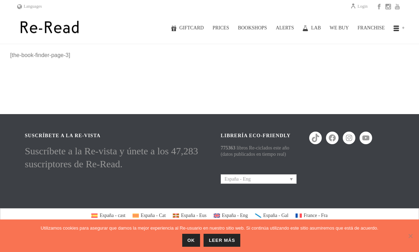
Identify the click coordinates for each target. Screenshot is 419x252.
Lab (312, 28)
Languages (29, 6)
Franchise (371, 27)
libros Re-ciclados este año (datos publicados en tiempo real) (255, 151)
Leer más (222, 240)
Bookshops (252, 27)
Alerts (285, 27)
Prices (221, 27)
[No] (410, 235)
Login (359, 6)
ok (191, 240)
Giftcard (187, 28)
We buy (339, 27)
